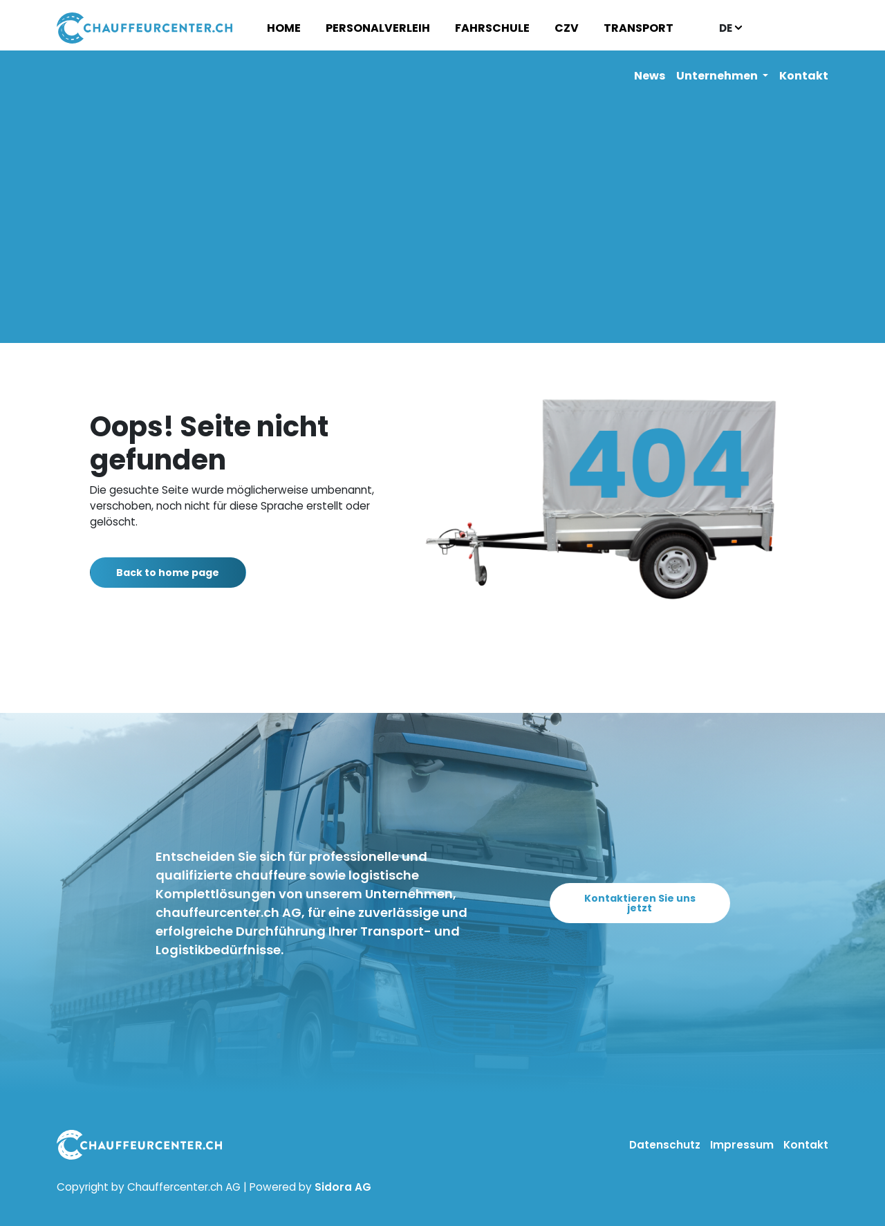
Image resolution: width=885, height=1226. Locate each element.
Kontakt (803, 76)
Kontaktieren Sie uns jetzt (640, 903)
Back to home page (175, 572)
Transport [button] (638, 28)
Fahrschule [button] (492, 28)
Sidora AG (343, 1187)
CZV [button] (567, 28)
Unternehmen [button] (718, 76)
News (649, 76)
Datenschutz (666, 1144)
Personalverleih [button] (378, 28)
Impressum (743, 1144)
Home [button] (284, 28)
